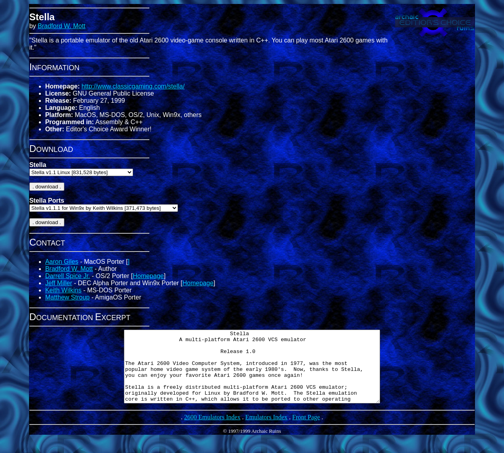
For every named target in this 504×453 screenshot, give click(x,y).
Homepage (148, 276)
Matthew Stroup (67, 297)
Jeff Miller (58, 283)
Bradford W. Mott (61, 26)
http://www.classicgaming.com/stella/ (133, 86)
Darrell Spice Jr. (67, 276)
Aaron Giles (62, 261)
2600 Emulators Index (212, 431)
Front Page (306, 431)
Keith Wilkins (63, 290)
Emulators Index (266, 431)
